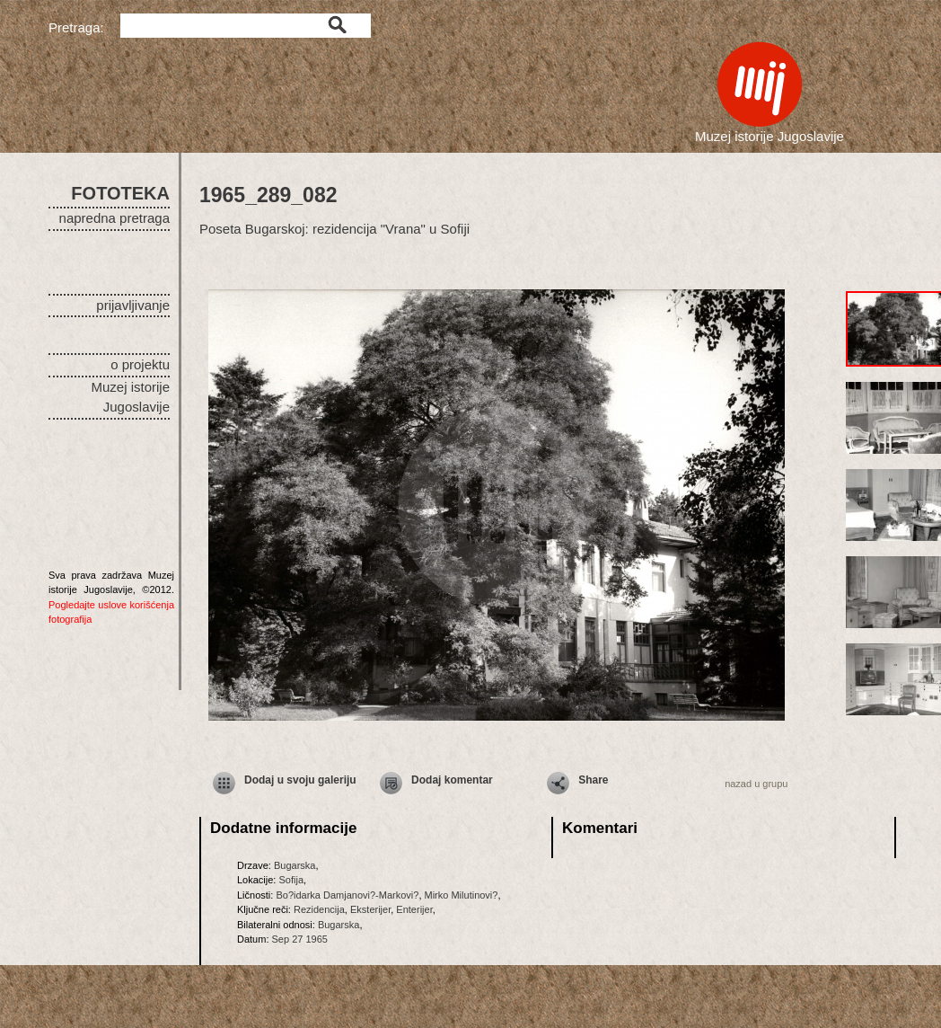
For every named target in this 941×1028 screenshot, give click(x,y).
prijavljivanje (133, 305)
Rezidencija (319, 909)
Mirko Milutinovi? (461, 895)
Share (593, 780)
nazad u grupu (756, 783)
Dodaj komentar (452, 780)
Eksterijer (370, 909)
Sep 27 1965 (300, 939)
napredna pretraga (114, 218)
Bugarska (294, 865)
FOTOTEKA (120, 193)
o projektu (140, 364)
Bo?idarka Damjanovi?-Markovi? (347, 895)
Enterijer (414, 909)
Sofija (290, 879)
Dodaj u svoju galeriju (300, 780)
